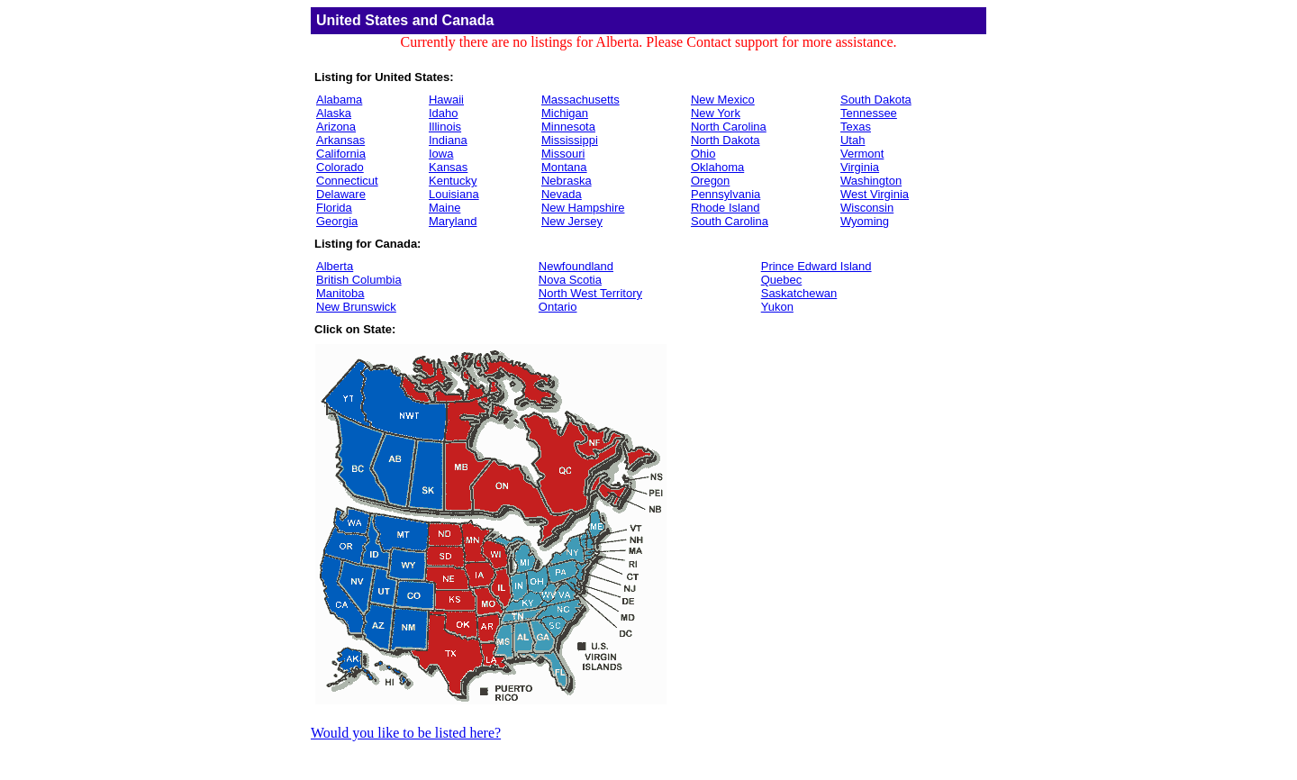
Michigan (564, 113)
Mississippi (569, 140)
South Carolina (729, 221)
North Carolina (728, 126)
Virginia (859, 167)
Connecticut (347, 180)
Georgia (337, 221)
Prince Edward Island (816, 266)
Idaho (443, 113)
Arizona (336, 126)
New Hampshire (582, 207)
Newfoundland (576, 266)
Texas (855, 126)
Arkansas (340, 140)
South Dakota (876, 99)
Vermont (862, 153)
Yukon (777, 306)
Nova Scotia (570, 279)
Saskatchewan (799, 293)
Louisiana (454, 194)
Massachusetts (580, 99)
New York (715, 113)
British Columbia (359, 279)
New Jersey (572, 221)
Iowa (441, 153)
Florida (334, 207)
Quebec (782, 279)
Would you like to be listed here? (406, 732)
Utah (852, 140)
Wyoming (864, 221)
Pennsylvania (725, 194)
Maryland (452, 221)
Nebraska (566, 180)
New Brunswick (356, 306)
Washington (871, 180)
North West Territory (590, 293)
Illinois (445, 126)
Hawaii (446, 99)
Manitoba (340, 293)
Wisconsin (866, 207)
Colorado (340, 167)
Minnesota (568, 126)
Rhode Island (725, 207)
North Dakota (725, 140)
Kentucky (452, 180)
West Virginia (874, 194)
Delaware (341, 194)
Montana (564, 167)
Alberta (334, 266)
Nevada (561, 194)
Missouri (563, 153)
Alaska (333, 113)
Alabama (339, 99)
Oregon (710, 180)
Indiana (448, 140)
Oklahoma (717, 167)
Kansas (448, 167)
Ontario (558, 306)
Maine (444, 207)
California (341, 153)
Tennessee (868, 113)
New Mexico (723, 99)
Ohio (703, 153)
